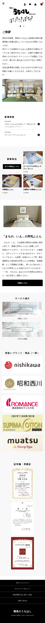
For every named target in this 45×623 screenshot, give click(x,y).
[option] (22, 15)
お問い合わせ (22, 601)
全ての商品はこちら (12, 166)
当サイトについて (22, 583)
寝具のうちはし (22, 611)
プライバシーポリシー (22, 589)
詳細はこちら (22, 283)
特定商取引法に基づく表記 (22, 595)
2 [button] (24, 26)
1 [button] (21, 26)
